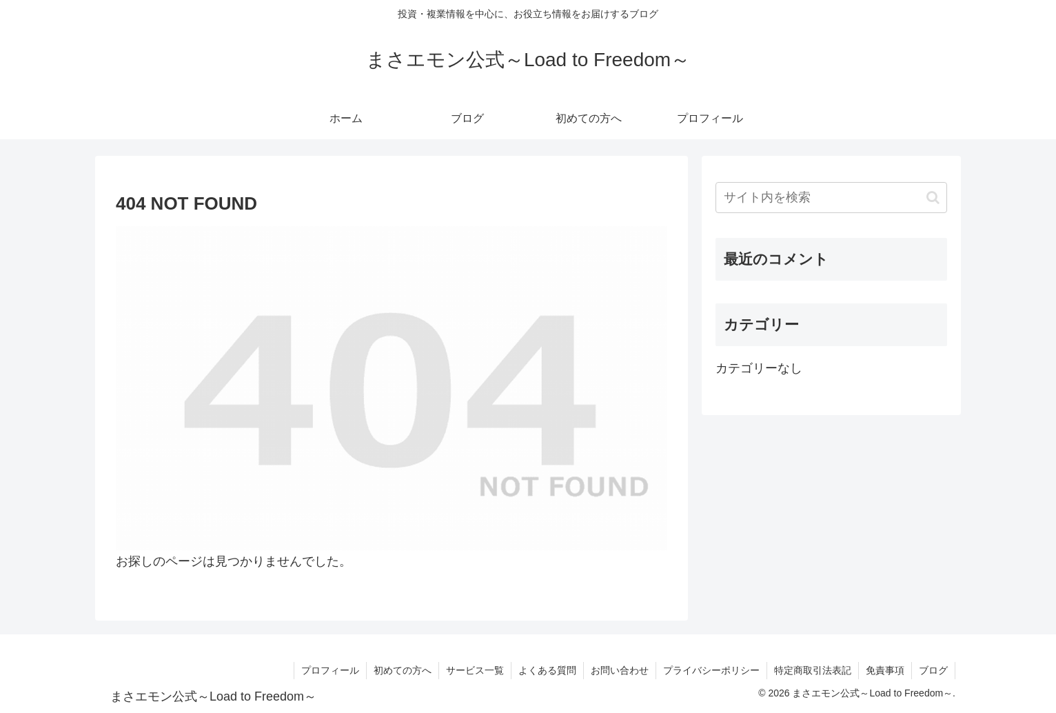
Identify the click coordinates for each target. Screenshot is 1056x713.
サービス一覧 (475, 670)
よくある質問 (547, 670)
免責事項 (885, 670)
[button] (933, 197)
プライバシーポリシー (711, 670)
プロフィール (330, 670)
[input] (831, 197)
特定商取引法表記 (812, 670)
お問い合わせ (620, 670)
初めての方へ (402, 670)
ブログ (933, 670)
